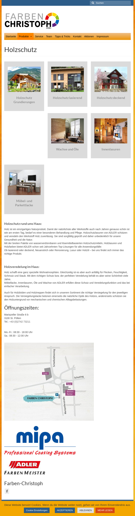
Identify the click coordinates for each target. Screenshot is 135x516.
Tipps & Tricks (62, 36)
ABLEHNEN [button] (85, 510)
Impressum (103, 36)
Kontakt (77, 36)
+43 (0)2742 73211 (19, 321)
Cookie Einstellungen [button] (36, 510)
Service (39, 36)
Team (49, 36)
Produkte (25, 36)
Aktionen (89, 36)
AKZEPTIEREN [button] (65, 510)
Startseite (11, 36)
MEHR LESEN (105, 510)
